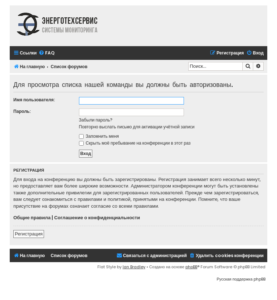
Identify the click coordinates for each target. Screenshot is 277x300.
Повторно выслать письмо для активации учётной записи (137, 126)
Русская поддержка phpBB (241, 279)
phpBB (191, 267)
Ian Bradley (134, 267)
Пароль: (22, 111)
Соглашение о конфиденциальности (97, 218)
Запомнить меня (99, 136)
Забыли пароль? (96, 120)
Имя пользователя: (34, 100)
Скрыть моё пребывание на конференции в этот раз (135, 143)
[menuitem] (46, 53)
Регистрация (29, 233)
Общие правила (31, 218)
